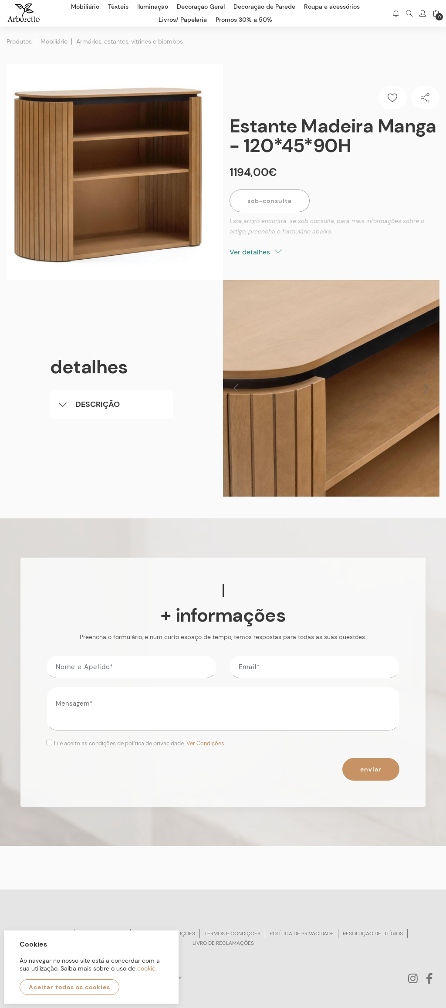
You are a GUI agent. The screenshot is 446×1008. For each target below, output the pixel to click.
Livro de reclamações (223, 943)
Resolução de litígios (373, 933)
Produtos (19, 41)
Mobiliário (54, 41)
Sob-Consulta (269, 201)
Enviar (371, 769)
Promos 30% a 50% (244, 20)
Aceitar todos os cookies (69, 987)
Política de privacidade (302, 933)
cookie (146, 968)
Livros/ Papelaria (183, 20)
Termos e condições (232, 933)
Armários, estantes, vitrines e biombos (129, 41)
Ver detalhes (256, 252)
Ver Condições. (206, 743)
